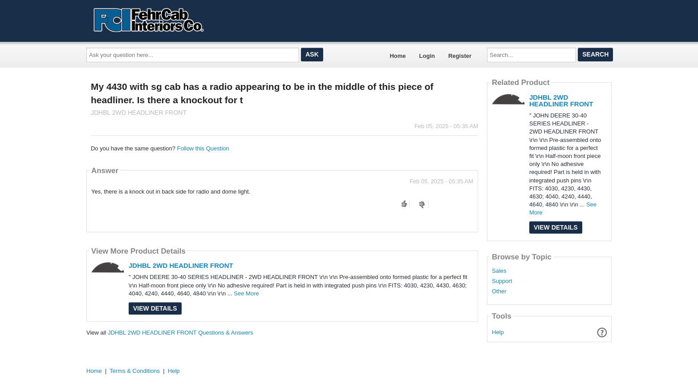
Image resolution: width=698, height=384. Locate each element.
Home (398, 56)
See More (246, 293)
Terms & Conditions (135, 371)
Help (498, 332)
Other (499, 291)
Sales (499, 271)
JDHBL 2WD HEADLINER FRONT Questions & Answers (180, 332)
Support (502, 281)
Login (427, 56)
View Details (155, 308)
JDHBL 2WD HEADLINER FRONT (181, 265)
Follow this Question (203, 148)
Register (459, 56)
